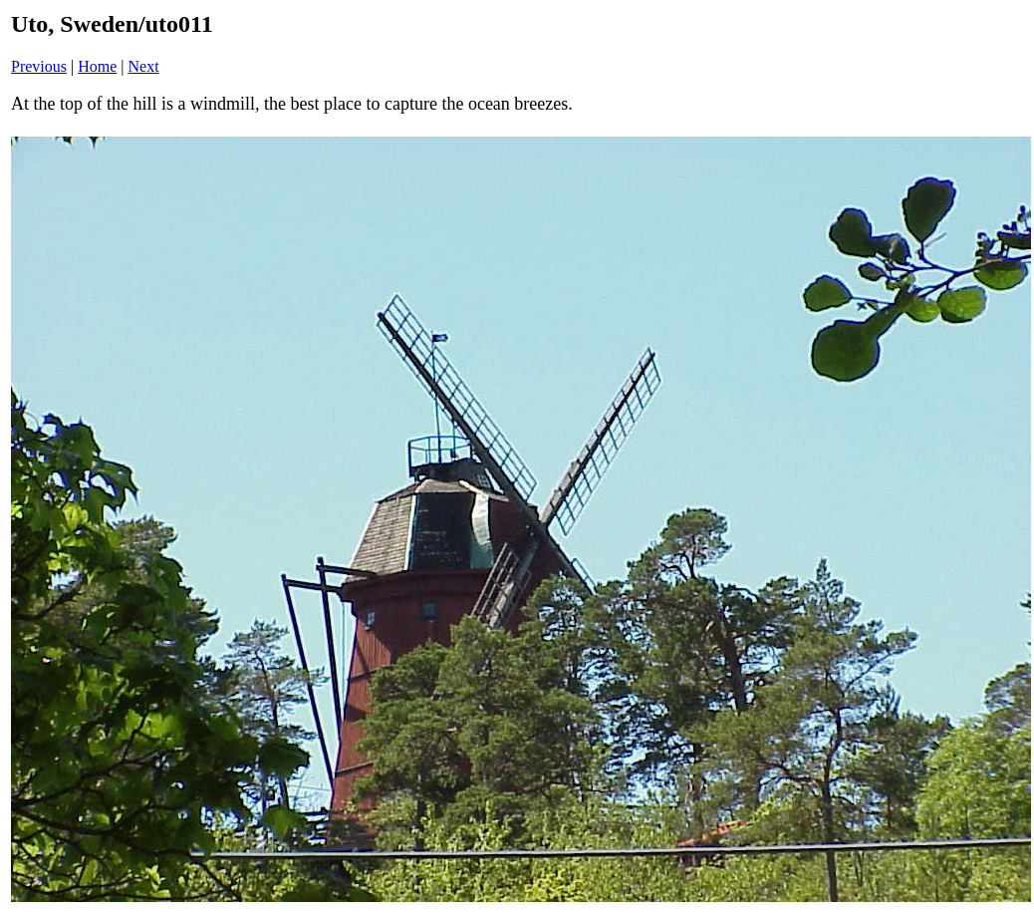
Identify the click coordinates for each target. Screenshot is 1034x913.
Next (144, 66)
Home (97, 66)
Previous (39, 66)
